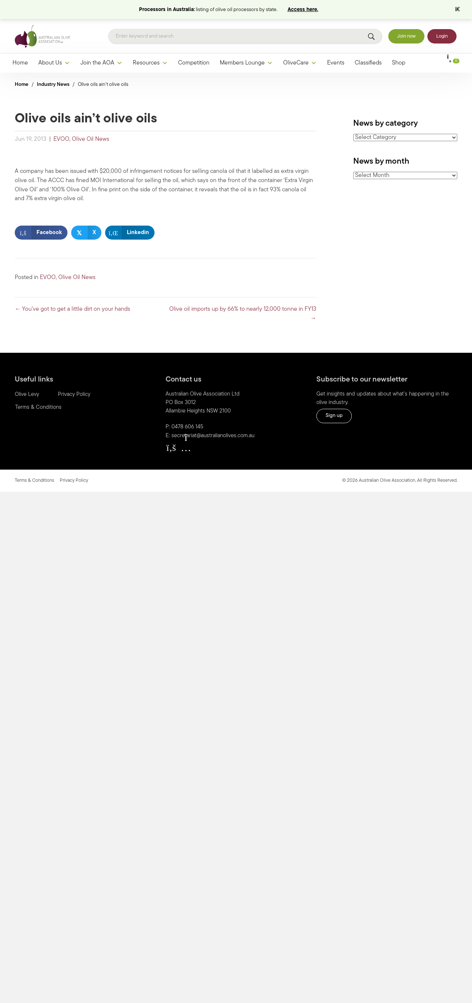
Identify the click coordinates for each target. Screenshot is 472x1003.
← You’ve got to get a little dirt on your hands (72, 290)
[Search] (245, 17)
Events (335, 44)
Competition (193, 44)
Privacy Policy (74, 375)
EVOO (61, 120)
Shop (398, 44)
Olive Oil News (90, 120)
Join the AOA (101, 43)
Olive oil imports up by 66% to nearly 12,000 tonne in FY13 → (242, 294)
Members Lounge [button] (246, 43)
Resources (150, 43)
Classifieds (368, 44)
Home (20, 44)
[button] (171, 428)
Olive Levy (27, 375)
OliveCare (300, 43)
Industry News (53, 65)
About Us (54, 43)
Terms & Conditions (38, 388)
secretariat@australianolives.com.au (212, 416)
